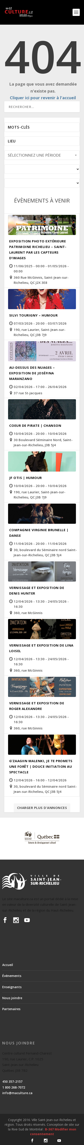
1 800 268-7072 (13, 1087)
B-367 (49, 1129)
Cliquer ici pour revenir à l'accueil (43, 97)
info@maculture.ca (17, 1093)
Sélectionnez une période (43, 155)
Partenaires (11, 1009)
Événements (11, 976)
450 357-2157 (12, 1081)
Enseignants (12, 987)
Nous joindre (12, 998)
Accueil (7, 965)
